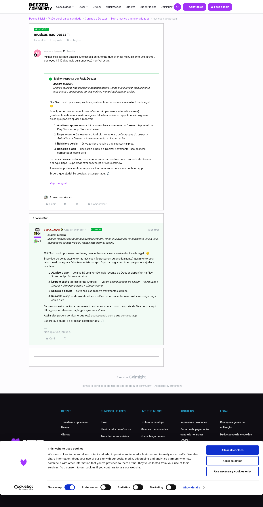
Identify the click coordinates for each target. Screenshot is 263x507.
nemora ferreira (53, 51)
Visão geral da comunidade (64, 18)
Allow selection (232, 473)
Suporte (130, 6)
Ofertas (65, 434)
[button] (194, 7)
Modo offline (108, 450)
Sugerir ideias (148, 6)
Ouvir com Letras (111, 443)
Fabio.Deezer (52, 229)
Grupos (97, 6)
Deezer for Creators (192, 447)
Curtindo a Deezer (96, 18)
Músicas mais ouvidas (154, 429)
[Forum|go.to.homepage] (40, 7)
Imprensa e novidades (193, 422)
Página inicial (37, 18)
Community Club (170, 6)
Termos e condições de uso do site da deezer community (116, 385)
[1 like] (58, 197)
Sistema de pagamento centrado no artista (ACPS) (194, 434)
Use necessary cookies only (232, 483)
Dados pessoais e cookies (236, 434)
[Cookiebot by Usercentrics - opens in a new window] (24, 500)
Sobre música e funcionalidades (130, 18)
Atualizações (113, 6)
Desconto (67, 441)
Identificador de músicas (116, 429)
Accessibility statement (168, 385)
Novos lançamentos (153, 436)
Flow (104, 422)
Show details (191, 499)
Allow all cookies (233, 462)
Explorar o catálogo (152, 422)
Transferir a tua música (115, 436)
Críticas (66, 448)
